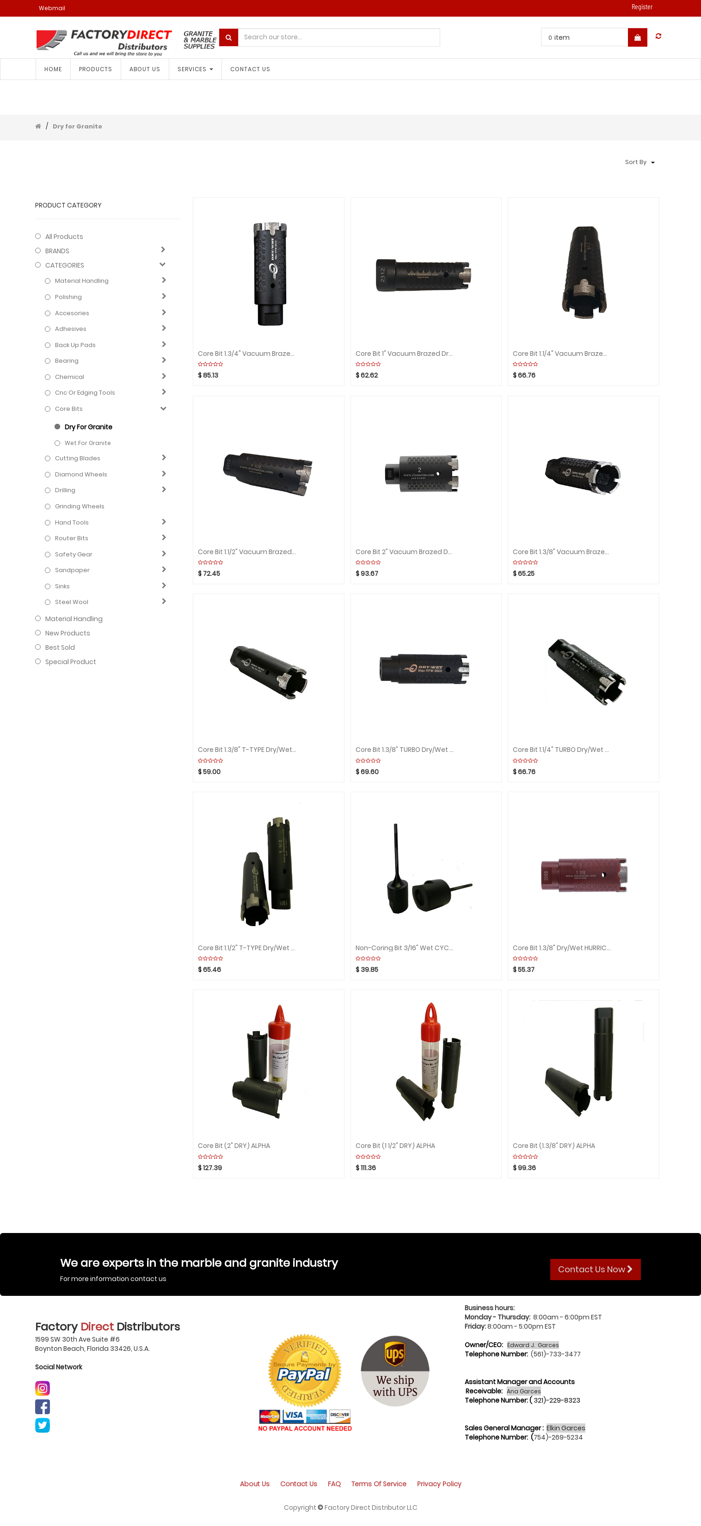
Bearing (67, 361)
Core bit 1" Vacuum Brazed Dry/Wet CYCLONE (405, 353)
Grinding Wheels (80, 506)
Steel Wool (71, 602)
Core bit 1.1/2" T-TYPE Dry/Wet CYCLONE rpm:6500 (247, 948)
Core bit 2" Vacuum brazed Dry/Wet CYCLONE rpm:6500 (405, 552)
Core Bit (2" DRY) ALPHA (234, 1145)
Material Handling (82, 281)
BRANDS (57, 251)
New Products (67, 633)
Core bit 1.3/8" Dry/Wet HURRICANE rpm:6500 (562, 948)
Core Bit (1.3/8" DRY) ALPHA (554, 1145)
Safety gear (73, 554)
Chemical (69, 377)
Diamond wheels (81, 474)
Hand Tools (72, 523)
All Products (64, 236)
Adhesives (70, 329)
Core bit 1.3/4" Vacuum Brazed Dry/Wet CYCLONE (247, 353)
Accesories (72, 313)
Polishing (68, 297)
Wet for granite (88, 443)
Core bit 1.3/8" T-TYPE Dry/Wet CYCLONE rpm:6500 (247, 749)
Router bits (71, 538)
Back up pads (75, 345)
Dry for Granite (77, 126)
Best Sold (60, 647)
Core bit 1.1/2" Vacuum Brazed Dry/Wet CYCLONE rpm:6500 (247, 552)
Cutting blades (77, 458)
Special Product (70, 661)
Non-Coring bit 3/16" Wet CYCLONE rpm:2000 (405, 948)
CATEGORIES (64, 265)
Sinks (62, 586)
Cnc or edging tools (85, 393)
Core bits (69, 409)
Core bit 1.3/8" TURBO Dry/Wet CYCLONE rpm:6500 (405, 749)
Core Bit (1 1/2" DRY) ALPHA (395, 1145)
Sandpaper (72, 570)
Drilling (65, 490)
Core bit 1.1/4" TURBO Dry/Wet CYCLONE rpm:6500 (562, 749)
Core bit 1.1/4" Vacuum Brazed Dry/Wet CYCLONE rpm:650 (562, 353)
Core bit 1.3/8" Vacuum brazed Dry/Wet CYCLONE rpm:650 (562, 552)
